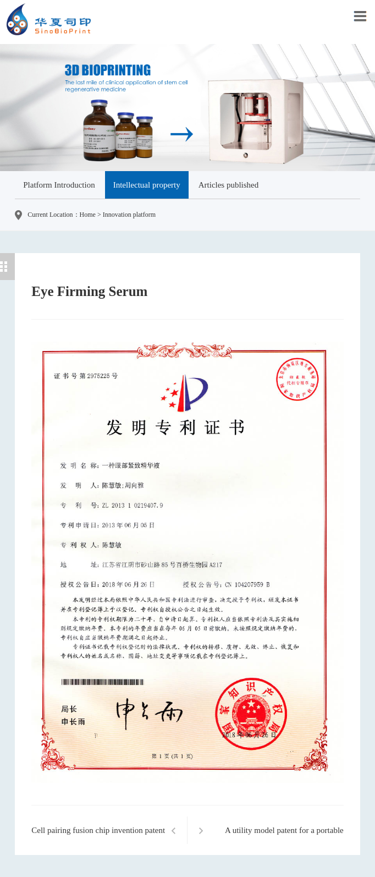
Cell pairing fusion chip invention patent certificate (98, 836)
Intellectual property (146, 184)
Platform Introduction (59, 184)
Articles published (228, 184)
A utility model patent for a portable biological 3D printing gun (284, 836)
